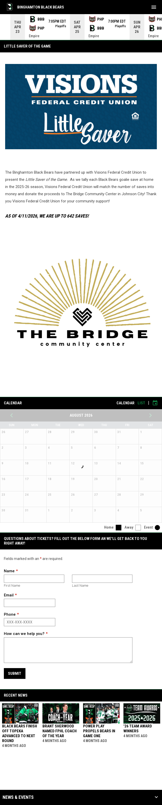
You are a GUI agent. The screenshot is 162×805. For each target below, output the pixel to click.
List (141, 403)
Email (9, 595)
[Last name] (102, 579)
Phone (10, 614)
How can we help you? (24, 633)
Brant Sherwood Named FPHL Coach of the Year (59, 731)
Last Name (80, 585)
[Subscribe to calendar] (155, 403)
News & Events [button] (18, 797)
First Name (12, 585)
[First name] (34, 579)
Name (9, 571)
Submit (14, 673)
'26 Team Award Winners (137, 728)
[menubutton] (154, 7)
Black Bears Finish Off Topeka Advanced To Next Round (19, 733)
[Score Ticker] (81, 27)
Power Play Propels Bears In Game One (99, 731)
